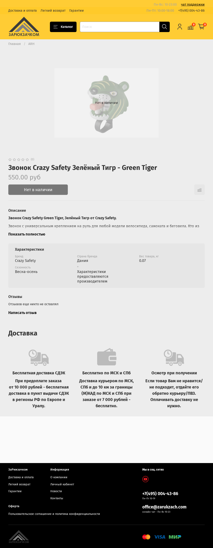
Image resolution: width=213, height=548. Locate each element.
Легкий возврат (53, 10)
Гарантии (76, 10)
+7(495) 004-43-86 (191, 10)
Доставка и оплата (22, 10)
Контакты (56, 498)
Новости (56, 491)
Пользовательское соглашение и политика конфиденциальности (54, 514)
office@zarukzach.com (164, 507)
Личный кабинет (62, 484)
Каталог (63, 27)
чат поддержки (193, 4)
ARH (31, 44)
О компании (58, 477)
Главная (14, 44)
